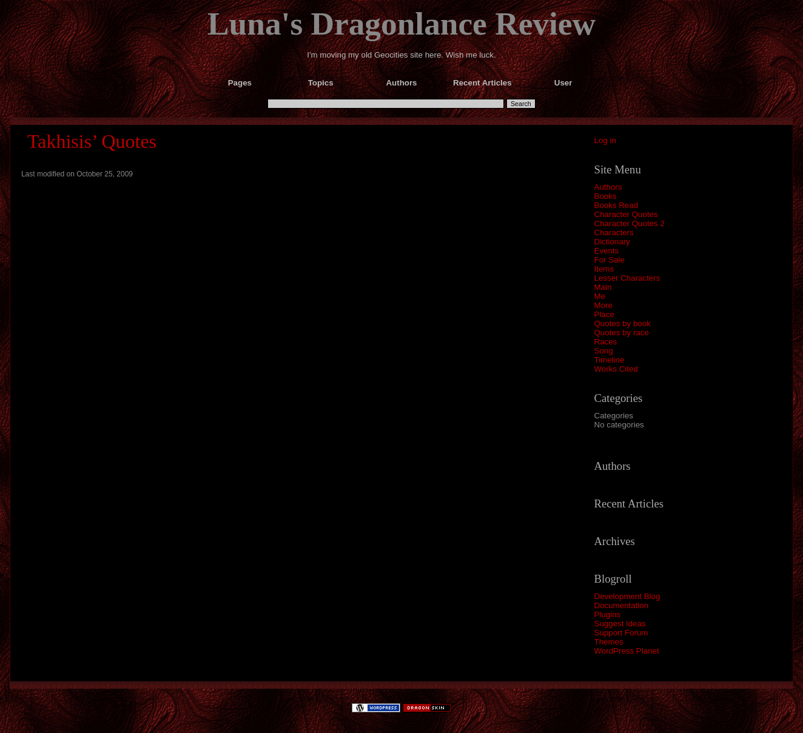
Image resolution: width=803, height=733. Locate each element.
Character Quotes (626, 214)
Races (605, 341)
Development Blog (627, 596)
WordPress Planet (626, 650)
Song (603, 350)
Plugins (607, 614)
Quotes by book (622, 323)
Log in (605, 140)
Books (605, 196)
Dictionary (612, 241)
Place (604, 314)
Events (606, 250)
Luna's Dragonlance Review (401, 23)
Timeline (609, 359)
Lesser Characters (627, 278)
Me (600, 296)
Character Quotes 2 (629, 223)
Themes (608, 641)
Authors (608, 187)
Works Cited (616, 368)
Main (603, 287)
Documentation (621, 605)
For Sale (609, 259)
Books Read (616, 205)
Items (604, 268)
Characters (614, 232)
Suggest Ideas (620, 623)
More (603, 305)
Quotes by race (621, 332)
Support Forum (621, 632)
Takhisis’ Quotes (91, 141)
